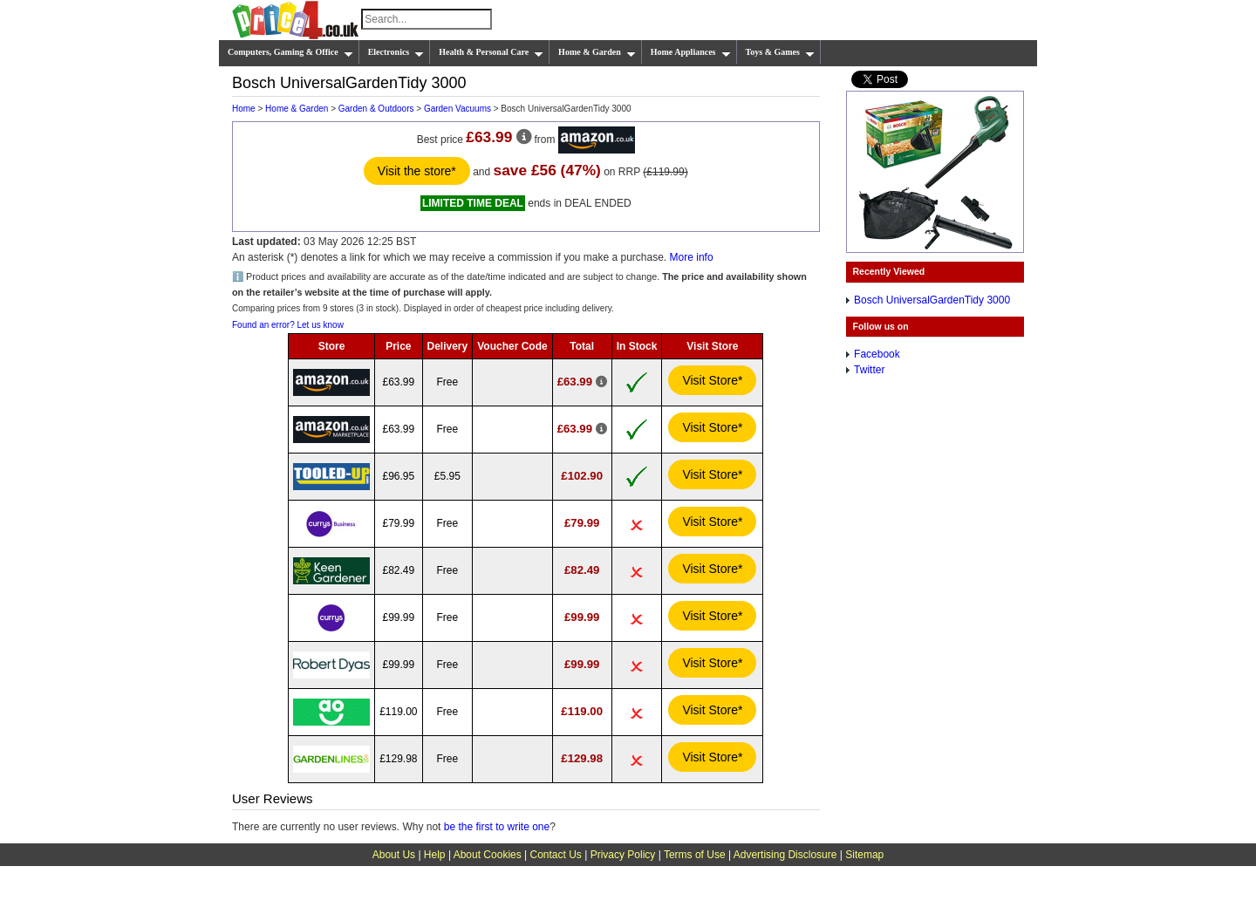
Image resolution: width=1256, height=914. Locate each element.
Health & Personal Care (491, 52)
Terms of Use (695, 855)
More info (691, 257)
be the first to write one (497, 827)
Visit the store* (417, 171)
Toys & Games (780, 52)
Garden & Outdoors (376, 108)
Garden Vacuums (457, 108)
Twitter (869, 370)
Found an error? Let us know (288, 325)
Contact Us (556, 855)
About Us (393, 855)
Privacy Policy (623, 855)
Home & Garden (597, 52)
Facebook (877, 354)
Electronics (396, 52)
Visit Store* (712, 380)
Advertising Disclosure (785, 855)
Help (435, 855)
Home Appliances (691, 52)
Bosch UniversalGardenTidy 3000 (932, 300)
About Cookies (488, 855)
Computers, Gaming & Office (290, 52)
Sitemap (864, 855)
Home (244, 108)
